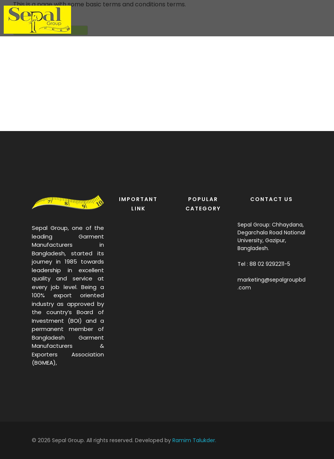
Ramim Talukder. (194, 440)
